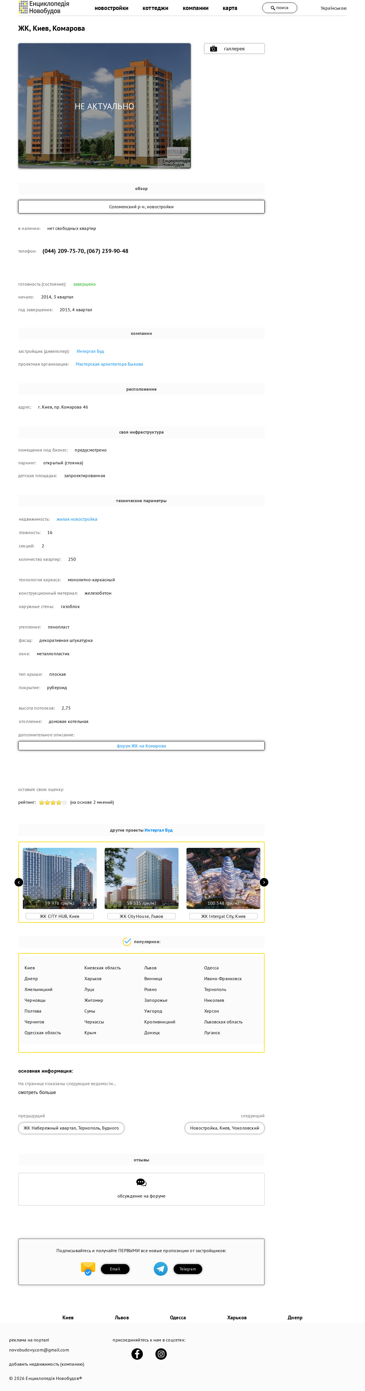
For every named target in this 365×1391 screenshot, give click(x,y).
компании (196, 8)
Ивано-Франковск (223, 978)
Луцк (89, 989)
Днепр (31, 978)
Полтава (33, 1011)
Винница (153, 978)
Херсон (211, 1011)
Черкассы (94, 1022)
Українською (334, 8)
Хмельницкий (38, 989)
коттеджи (156, 8)
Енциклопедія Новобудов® (54, 1378)
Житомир (93, 1000)
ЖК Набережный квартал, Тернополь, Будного (71, 1128)
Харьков (93, 978)
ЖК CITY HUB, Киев (59, 916)
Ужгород (153, 1011)
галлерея (227, 48)
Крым (90, 1032)
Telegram (188, 1269)
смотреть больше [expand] (37, 1092)
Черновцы (35, 1000)
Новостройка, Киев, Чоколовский (224, 1128)
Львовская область (223, 1022)
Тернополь (215, 989)
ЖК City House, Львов (141, 916)
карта (230, 8)
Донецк (152, 1032)
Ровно (150, 989)
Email (115, 1269)
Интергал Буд (90, 351)
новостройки (111, 8)
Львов (150, 967)
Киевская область (102, 967)
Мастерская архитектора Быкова (109, 364)
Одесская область (43, 1032)
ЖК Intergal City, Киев (223, 916)
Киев (30, 967)
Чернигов (34, 1022)
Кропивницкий (159, 1022)
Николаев (214, 1000)
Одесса (211, 967)
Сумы (89, 1011)
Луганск (212, 1032)
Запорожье (155, 1000)
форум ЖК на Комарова (141, 746)
